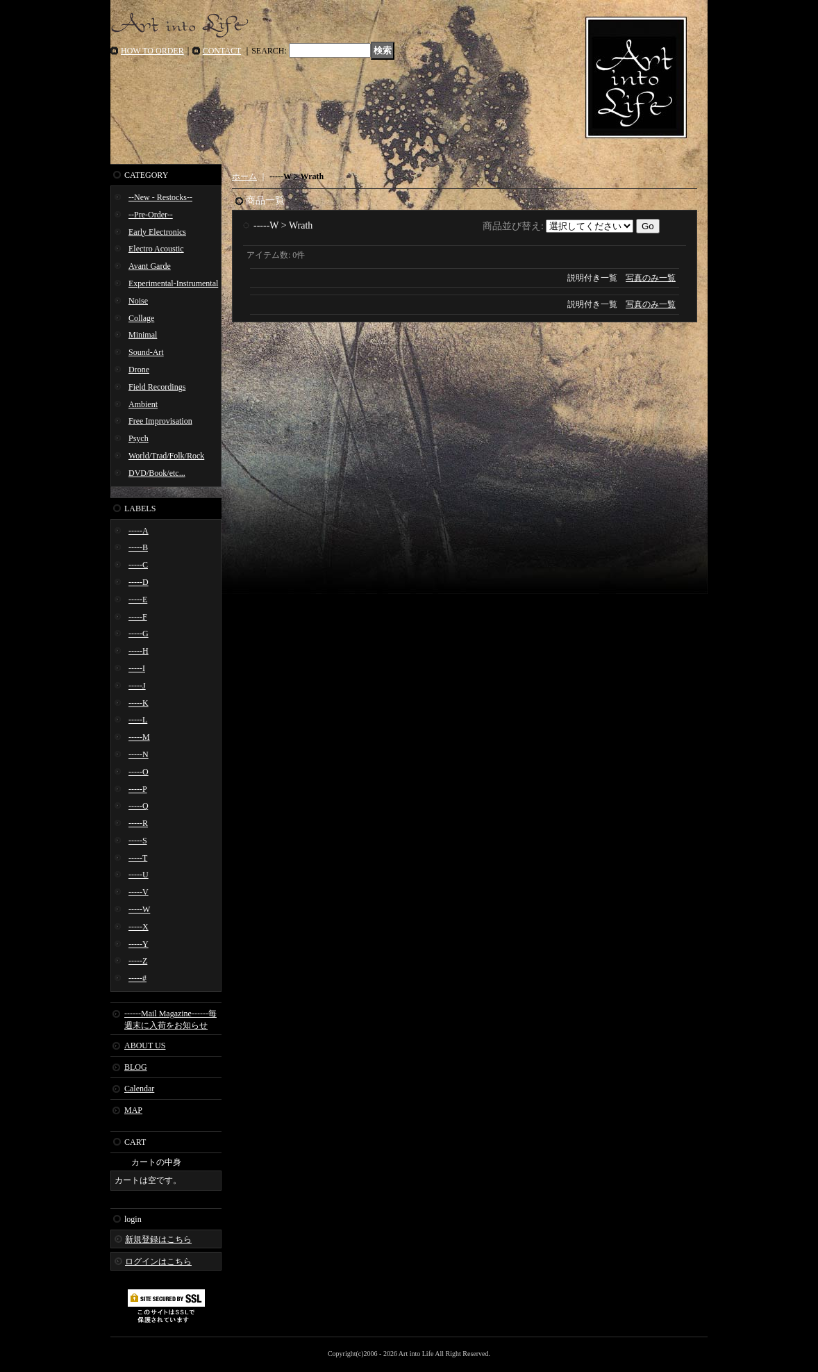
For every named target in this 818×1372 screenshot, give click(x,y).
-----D (138, 582)
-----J (137, 686)
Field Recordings (156, 387)
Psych (138, 438)
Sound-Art (146, 352)
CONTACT (222, 51)
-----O (138, 772)
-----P (137, 789)
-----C (138, 565)
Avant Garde (149, 266)
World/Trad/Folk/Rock (166, 456)
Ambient (143, 404)
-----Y (138, 944)
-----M (139, 737)
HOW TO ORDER (152, 51)
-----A (138, 531)
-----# (137, 978)
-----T (137, 858)
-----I (136, 668)
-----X (138, 927)
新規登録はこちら (158, 1239)
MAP (133, 1110)
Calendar (139, 1088)
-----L (137, 720)
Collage (141, 318)
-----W (139, 909)
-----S (137, 840)
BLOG (135, 1067)
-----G (138, 633)
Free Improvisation (160, 421)
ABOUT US (144, 1045)
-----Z (137, 961)
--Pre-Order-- (150, 215)
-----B (138, 547)
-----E (137, 599)
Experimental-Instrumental (173, 283)
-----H (138, 651)
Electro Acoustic (156, 249)
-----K (138, 703)
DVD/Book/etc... (156, 473)
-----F (137, 617)
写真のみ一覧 (651, 278)
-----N (138, 754)
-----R (138, 823)
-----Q (138, 806)
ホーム (244, 176)
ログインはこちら (158, 1261)
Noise (138, 301)
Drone (138, 369)
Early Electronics (157, 232)
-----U (138, 874)
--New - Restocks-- (160, 197)
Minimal (142, 335)
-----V (138, 892)
